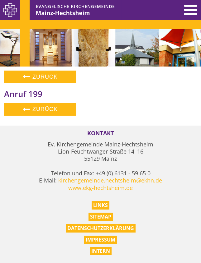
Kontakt (100, 133)
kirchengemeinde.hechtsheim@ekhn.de (110, 180)
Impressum (100, 239)
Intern (100, 250)
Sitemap (100, 216)
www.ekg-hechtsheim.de (100, 187)
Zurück (40, 77)
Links (100, 205)
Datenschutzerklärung (100, 228)
